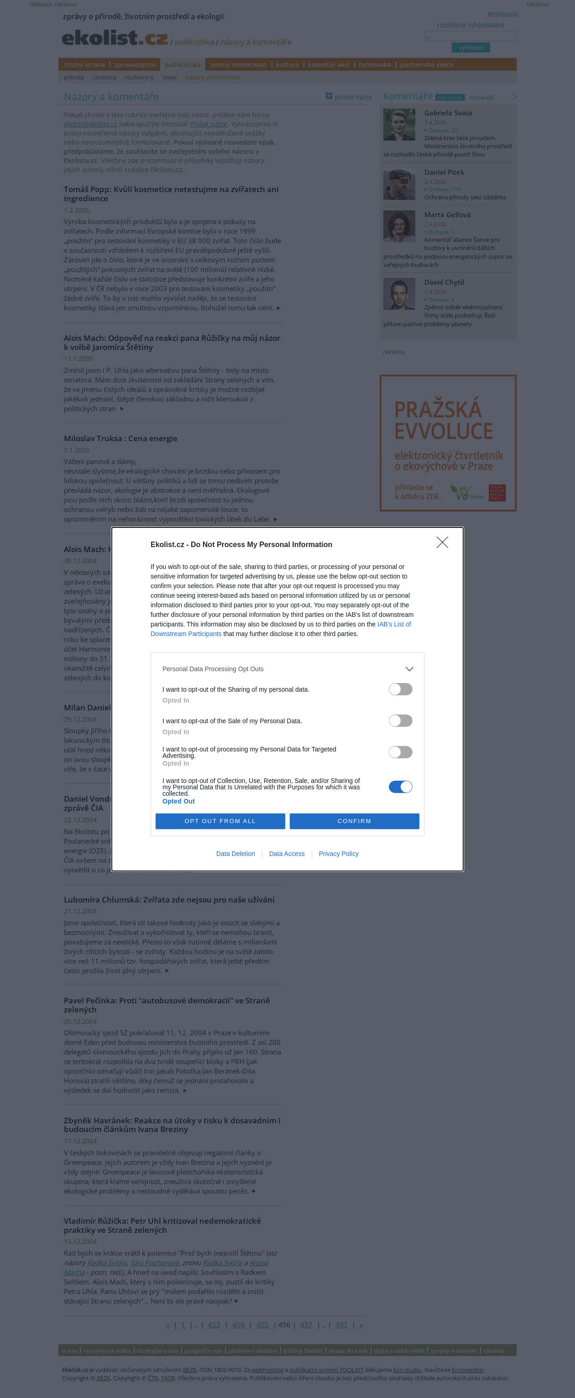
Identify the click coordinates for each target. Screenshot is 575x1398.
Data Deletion (235, 853)
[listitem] (287, 668)
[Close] (445, 544)
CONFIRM (355, 820)
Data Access (287, 853)
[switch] (401, 689)
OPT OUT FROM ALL (220, 820)
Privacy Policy (339, 853)
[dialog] (287, 699)
